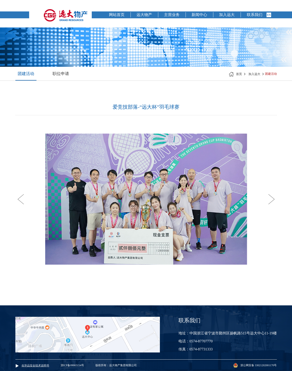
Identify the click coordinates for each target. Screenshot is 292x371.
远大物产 (144, 15)
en (269, 14)
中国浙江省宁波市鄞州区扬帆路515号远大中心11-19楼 (233, 333)
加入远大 (227, 15)
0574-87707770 (201, 341)
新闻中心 (199, 15)
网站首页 (117, 15)
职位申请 (61, 73)
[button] (21, 199)
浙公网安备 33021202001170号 (258, 365)
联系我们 (254, 15)
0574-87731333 (201, 349)
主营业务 (172, 15)
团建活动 (26, 73)
